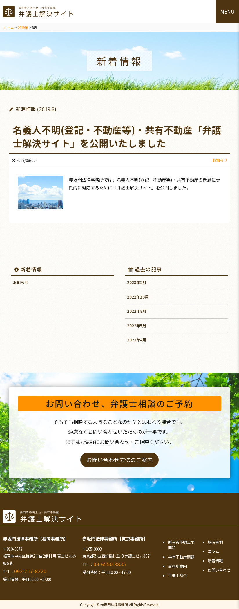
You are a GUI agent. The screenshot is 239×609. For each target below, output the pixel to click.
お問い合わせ (219, 570)
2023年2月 (136, 282)
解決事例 (215, 542)
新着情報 (28, 269)
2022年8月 (136, 311)
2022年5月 (136, 325)
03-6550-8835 (109, 564)
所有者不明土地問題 (181, 544)
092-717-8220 (30, 571)
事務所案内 (177, 566)
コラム (213, 551)
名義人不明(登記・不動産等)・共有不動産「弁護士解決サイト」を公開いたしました (117, 136)
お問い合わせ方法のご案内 (119, 460)
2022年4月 (136, 340)
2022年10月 (138, 297)
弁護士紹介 (177, 575)
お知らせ (20, 282)
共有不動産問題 (181, 557)
